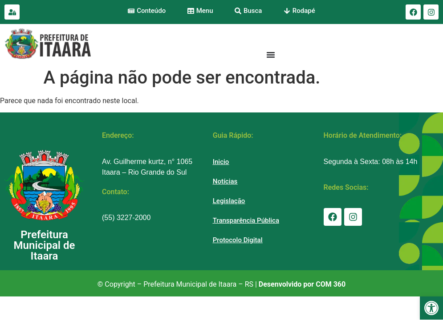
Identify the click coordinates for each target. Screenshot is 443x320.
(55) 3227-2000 (126, 217)
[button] (431, 308)
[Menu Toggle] (270, 54)
